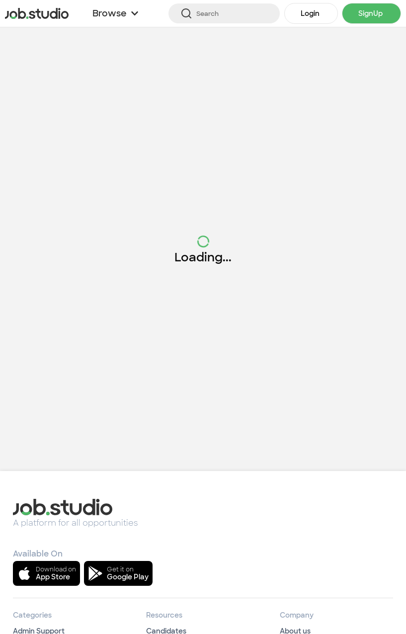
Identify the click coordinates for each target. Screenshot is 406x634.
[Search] (224, 13)
